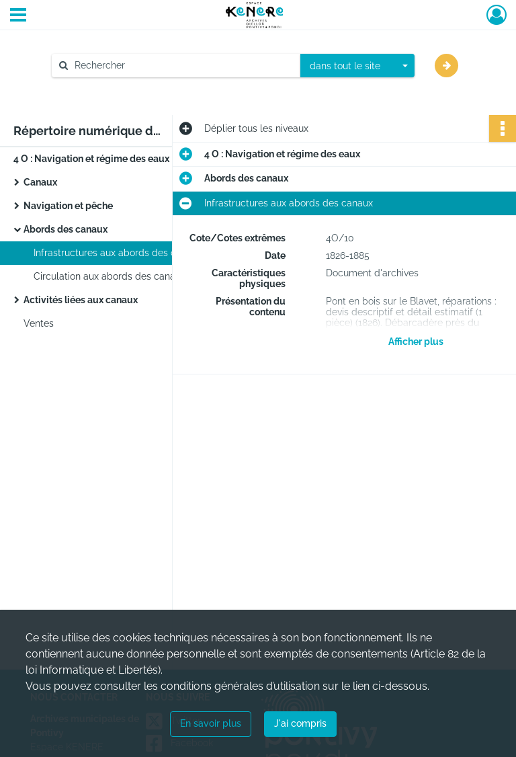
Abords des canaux (66, 229)
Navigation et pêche (68, 205)
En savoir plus (210, 723)
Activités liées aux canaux (81, 299)
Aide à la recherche (103, 88)
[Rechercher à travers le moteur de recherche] (183, 65)
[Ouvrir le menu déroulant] (18, 16)
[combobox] (357, 66)
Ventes (39, 323)
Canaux (40, 182)
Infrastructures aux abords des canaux (118, 252)
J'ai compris (300, 723)
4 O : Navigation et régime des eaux (91, 158)
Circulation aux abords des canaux (109, 276)
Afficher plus (415, 341)
